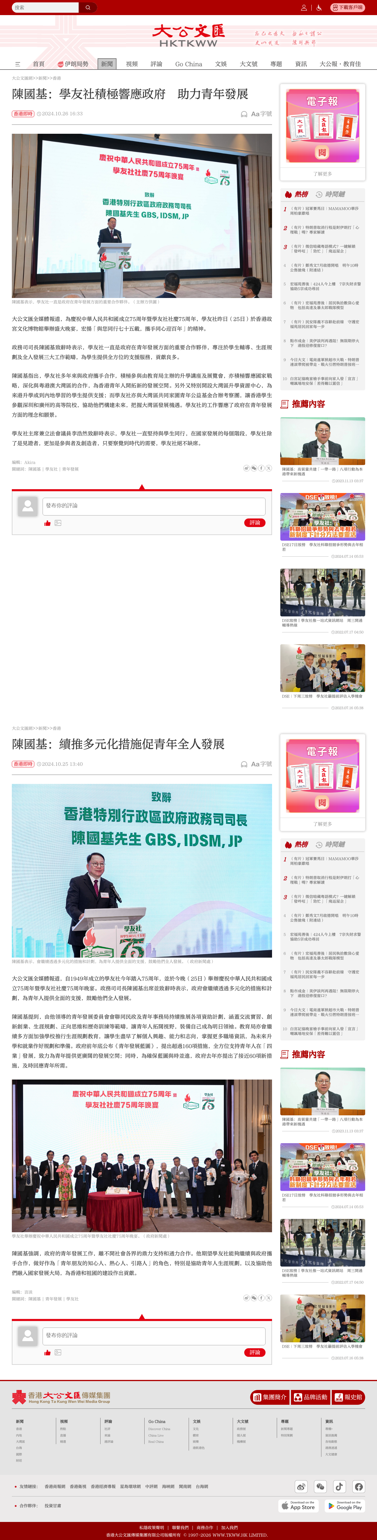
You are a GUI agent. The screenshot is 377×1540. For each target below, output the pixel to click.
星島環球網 (130, 1486)
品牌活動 (315, 1397)
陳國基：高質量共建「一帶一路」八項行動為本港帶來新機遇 (322, 471)
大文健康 (331, 1454)
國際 (19, 1454)
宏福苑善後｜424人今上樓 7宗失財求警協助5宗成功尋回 (325, 286)
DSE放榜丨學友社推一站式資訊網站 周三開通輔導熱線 (322, 622)
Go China (156, 1422)
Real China (156, 1442)
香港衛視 (78, 1486)
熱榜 (301, 194)
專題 (285, 1422)
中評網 (151, 1486)
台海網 (202, 1486)
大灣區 (20, 1442)
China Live (156, 1435)
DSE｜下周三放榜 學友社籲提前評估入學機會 (322, 696)
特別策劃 (287, 1435)
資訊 (329, 1422)
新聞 (42, 78)
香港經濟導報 (103, 1486)
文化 (196, 1429)
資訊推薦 (331, 1435)
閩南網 (185, 1486)
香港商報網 (55, 1486)
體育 (196, 1435)
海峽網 (168, 1486)
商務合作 (205, 1527)
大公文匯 (188, 35)
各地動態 (331, 1442)
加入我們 (229, 1527)
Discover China (159, 1429)
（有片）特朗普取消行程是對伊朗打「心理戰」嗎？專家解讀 (324, 229)
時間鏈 (334, 194)
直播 (63, 1435)
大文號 (242, 1422)
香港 (57, 78)
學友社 (51, 469)
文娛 (196, 1422)
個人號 (241, 1435)
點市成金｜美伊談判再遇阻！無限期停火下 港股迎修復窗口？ (324, 343)
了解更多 (322, 174)
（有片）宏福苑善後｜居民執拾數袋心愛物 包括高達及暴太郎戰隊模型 (324, 305)
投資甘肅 (53, 1506)
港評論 (108, 1442)
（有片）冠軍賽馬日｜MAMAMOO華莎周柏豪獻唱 (324, 211)
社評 (107, 1429)
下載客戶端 (351, 7)
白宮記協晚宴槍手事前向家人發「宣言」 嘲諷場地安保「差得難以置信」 (325, 381)
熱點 (63, 1429)
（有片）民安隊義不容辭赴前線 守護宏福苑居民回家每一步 (324, 324)
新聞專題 (287, 1429)
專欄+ (329, 1429)
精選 (63, 1442)
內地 (19, 1435)
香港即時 (23, 114)
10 (285, 379)
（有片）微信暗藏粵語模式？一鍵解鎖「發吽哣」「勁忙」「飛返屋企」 (322, 248)
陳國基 (34, 469)
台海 (19, 1448)
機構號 (241, 1442)
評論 (255, 523)
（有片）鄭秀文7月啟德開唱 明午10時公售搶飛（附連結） (324, 267)
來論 (107, 1435)
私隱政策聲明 (151, 1527)
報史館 (353, 1397)
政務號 (241, 1429)
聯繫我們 (180, 1527)
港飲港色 (199, 1448)
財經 (19, 1460)
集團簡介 (275, 1397)
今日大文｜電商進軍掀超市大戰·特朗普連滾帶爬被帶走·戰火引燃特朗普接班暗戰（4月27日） (324, 362)
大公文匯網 (22, 78)
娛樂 (196, 1442)
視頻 (64, 1422)
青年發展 (70, 469)
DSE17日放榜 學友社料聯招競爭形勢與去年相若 (322, 547)
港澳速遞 (331, 1448)
